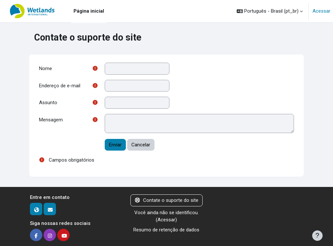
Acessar (321, 11)
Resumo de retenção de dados (166, 230)
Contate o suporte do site (167, 200)
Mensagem (51, 120)
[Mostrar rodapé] (317, 235)
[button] (270, 11)
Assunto (48, 102)
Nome (45, 68)
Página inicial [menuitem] (88, 11)
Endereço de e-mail (59, 86)
